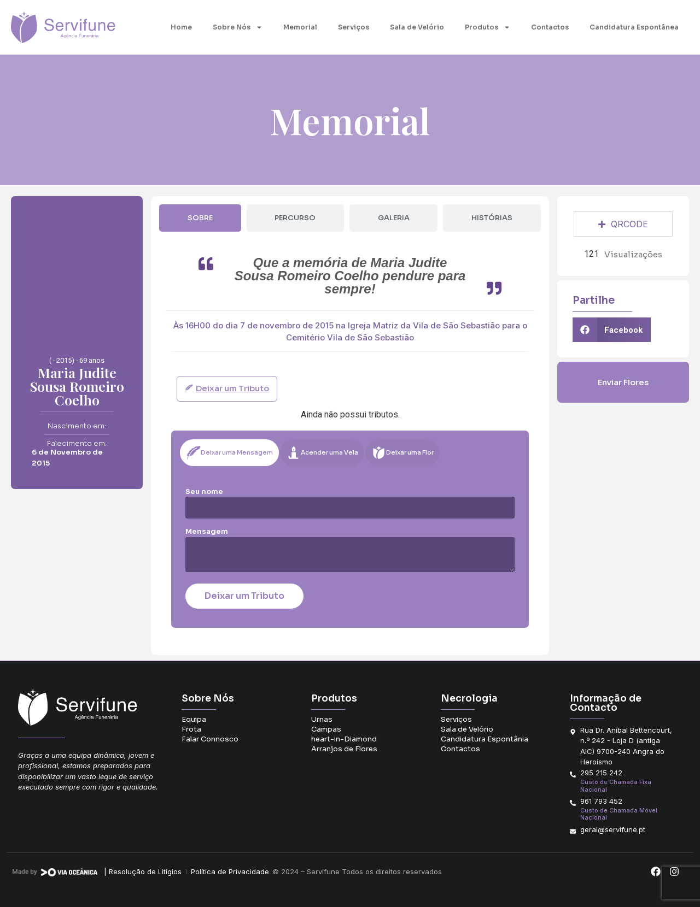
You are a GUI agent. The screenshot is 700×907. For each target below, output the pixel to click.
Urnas (321, 719)
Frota (191, 729)
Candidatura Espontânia (484, 739)
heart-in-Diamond (344, 739)
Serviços (353, 27)
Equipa (194, 719)
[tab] (200, 218)
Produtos (487, 27)
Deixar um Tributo (244, 596)
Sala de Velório (417, 27)
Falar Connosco (210, 739)
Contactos (550, 27)
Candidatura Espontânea (634, 27)
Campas (326, 729)
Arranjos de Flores (344, 748)
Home (181, 27)
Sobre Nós (237, 27)
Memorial (300, 27)
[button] (612, 329)
